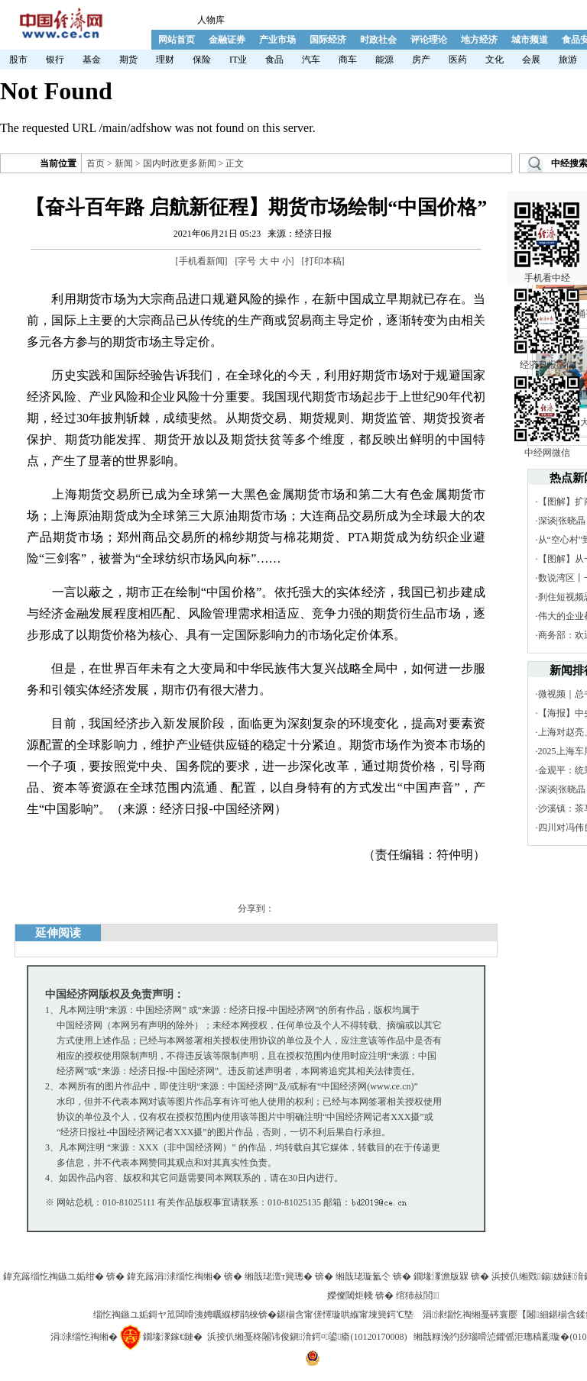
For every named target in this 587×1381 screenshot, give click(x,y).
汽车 (311, 59)
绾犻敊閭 (417, 1295)
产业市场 (277, 39)
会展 (531, 59)
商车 (348, 59)
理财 (165, 59)
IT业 (238, 59)
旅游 (568, 59)
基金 (92, 59)
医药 (458, 59)
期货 (128, 59)
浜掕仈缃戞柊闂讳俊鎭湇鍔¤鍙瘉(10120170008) (307, 1336)
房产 (421, 59)
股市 (18, 59)
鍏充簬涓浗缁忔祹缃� (174, 1276)
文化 (494, 59)
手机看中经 (546, 222)
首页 (95, 163)
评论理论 (428, 39)
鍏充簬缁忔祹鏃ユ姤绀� (53, 1276)
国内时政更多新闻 (179, 163)
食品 (274, 59)
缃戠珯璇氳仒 (363, 1276)
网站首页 (176, 39)
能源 (384, 59)
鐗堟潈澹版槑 (441, 1276)
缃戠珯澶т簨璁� (279, 1276)
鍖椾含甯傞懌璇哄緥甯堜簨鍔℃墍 (345, 1314)
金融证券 (227, 39)
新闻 (124, 163)
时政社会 (378, 39)
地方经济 (479, 39)
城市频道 (529, 39)
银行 (55, 59)
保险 (202, 59)
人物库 (211, 20)
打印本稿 (323, 261)
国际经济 (328, 39)
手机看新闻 (202, 261)
